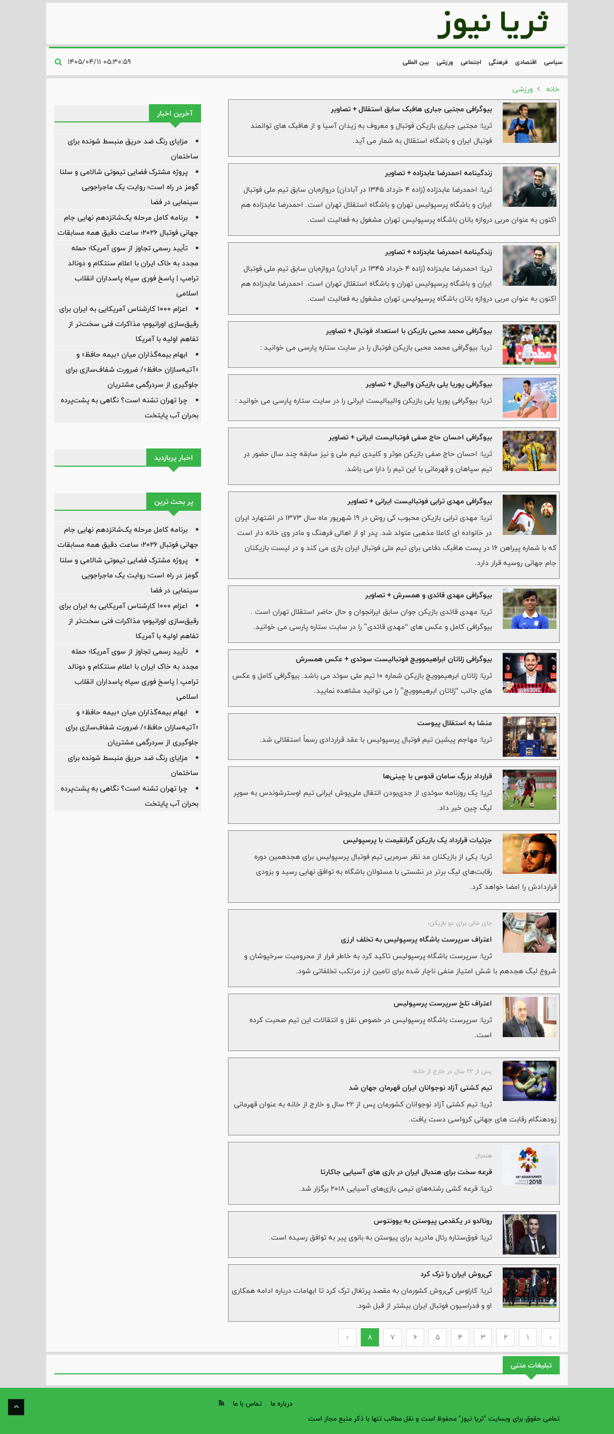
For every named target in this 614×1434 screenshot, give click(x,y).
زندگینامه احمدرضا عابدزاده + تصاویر (438, 172)
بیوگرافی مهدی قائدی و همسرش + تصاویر (428, 595)
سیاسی (553, 61)
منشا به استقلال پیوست (454, 722)
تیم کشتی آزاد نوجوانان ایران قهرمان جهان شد (420, 1087)
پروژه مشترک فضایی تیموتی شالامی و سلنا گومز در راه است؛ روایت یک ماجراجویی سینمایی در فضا (129, 186)
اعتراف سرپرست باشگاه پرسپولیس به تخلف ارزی (416, 939)
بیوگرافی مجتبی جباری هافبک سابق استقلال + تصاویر (411, 109)
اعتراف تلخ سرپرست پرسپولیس (443, 1003)
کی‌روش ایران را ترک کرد (456, 1274)
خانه (553, 89)
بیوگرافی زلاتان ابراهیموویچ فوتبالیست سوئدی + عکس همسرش (394, 659)
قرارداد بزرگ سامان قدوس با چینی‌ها (437, 776)
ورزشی (445, 61)
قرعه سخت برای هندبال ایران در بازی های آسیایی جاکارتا (406, 1171)
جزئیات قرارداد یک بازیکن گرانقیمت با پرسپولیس (417, 840)
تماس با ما (247, 1403)
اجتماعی (471, 61)
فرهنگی (498, 61)
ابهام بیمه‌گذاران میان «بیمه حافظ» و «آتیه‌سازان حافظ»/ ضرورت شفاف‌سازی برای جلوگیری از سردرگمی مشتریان (132, 369)
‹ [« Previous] (550, 1337)
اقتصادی (526, 61)
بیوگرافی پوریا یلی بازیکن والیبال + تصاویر (429, 384)
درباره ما (281, 1403)
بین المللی (416, 61)
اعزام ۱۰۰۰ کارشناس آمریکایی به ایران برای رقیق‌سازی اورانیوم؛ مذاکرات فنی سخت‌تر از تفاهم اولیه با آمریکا (128, 323)
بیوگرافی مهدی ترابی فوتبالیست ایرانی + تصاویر (419, 501)
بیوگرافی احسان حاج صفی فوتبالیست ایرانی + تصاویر (410, 437)
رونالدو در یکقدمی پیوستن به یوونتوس (433, 1220)
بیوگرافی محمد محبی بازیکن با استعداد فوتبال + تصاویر (409, 330)
